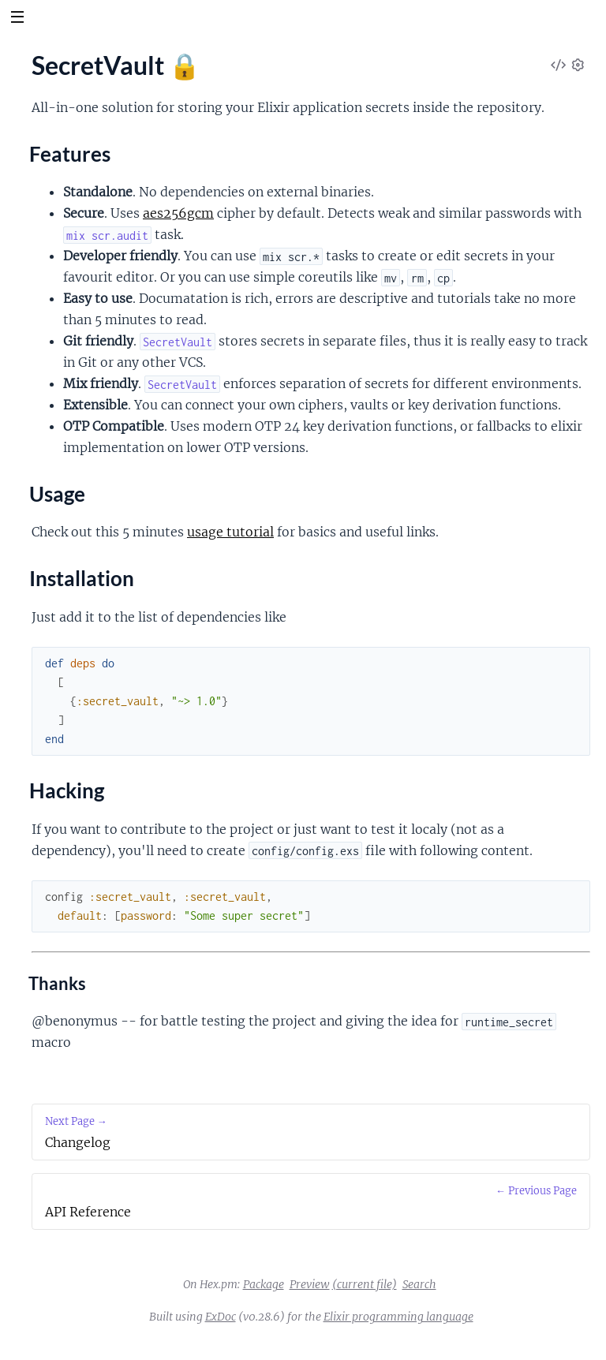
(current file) (364, 1284)
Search (419, 1284)
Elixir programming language (398, 1317)
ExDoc (220, 1317)
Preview (310, 1284)
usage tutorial (230, 532)
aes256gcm (178, 213)
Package (263, 1284)
